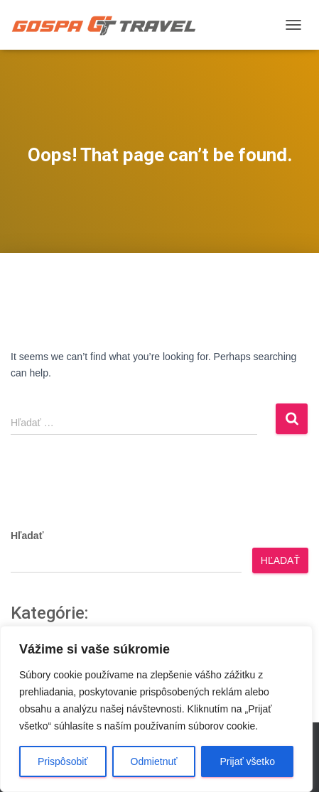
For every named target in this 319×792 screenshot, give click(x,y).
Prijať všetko (247, 761)
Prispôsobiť (63, 761)
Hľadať (27, 535)
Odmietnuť (154, 761)
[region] (156, 709)
